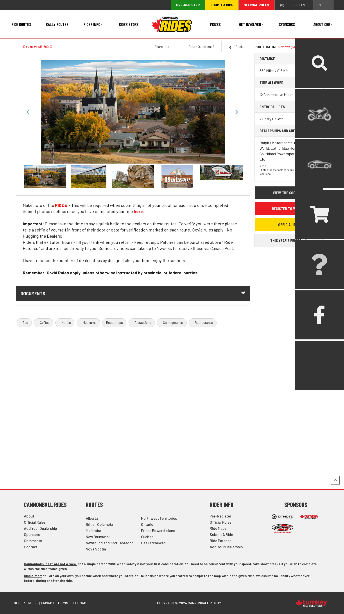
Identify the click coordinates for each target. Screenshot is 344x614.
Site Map (79, 603)
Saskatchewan (153, 543)
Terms (62, 603)
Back (236, 47)
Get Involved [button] (251, 24)
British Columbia (99, 524)
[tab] (289, 58)
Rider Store (129, 24)
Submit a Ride (221, 534)
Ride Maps (218, 528)
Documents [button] (133, 293)
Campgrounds (173, 322)
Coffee (45, 322)
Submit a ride (221, 5)
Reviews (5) (286, 47)
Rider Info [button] (93, 24)
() (282, 5)
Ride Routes (21, 24)
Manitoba (93, 530)
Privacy (47, 603)
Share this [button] (161, 47)
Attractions (142, 322)
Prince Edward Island (158, 530)
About (29, 516)
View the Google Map (291, 192)
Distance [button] (267, 58)
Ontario (147, 524)
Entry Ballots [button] (272, 106)
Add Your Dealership (40, 528)
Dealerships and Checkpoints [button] (285, 130)
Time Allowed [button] (271, 82)
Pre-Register (220, 516)
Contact (31, 547)
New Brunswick (98, 536)
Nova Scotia (96, 549)
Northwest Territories (159, 518)
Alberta (92, 518)
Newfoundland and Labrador (109, 543)
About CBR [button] (322, 24)
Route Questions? (201, 47)
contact (301, 5)
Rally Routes (57, 24)
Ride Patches (220, 540)
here (138, 211)
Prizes (215, 24)
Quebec (147, 536)
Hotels (66, 322)
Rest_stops (114, 322)
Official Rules (256, 5)
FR (328, 5)
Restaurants (204, 322)
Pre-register (188, 5)
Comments (33, 540)
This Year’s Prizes (289, 240)
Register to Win (289, 208)
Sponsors (287, 24)
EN (318, 5)
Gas (25, 322)
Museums (89, 322)
